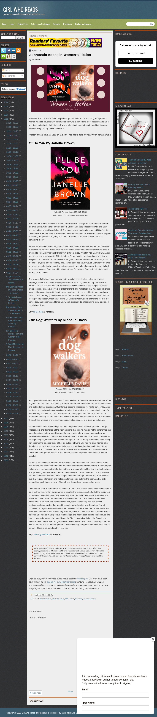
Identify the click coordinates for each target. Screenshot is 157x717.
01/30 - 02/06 (12, 397)
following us (82, 579)
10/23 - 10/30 (12, 160)
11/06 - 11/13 (12, 152)
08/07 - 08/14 (12, 206)
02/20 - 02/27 (12, 384)
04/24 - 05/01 (12, 268)
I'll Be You (38, 312)
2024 (6, 110)
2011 (6, 460)
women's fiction (89, 599)
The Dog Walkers (41, 534)
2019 (6, 427)
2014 (6, 447)
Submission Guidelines (40, 24)
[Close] (153, 639)
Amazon (125, 349)
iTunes (125, 367)
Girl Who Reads (20, 9)
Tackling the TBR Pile (137, 209)
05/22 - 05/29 (12, 252)
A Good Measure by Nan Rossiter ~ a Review (15, 347)
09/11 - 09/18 (12, 185)
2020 (6, 422)
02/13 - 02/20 (12, 388)
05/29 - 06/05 (12, 248)
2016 (6, 439)
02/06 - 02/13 (12, 392)
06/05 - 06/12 (12, 243)
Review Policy (22, 24)
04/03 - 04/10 (12, 359)
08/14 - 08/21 (12, 202)
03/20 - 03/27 (12, 367)
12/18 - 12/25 (12, 127)
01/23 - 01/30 (12, 401)
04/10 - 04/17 (12, 355)
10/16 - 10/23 (12, 164)
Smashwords (127, 355)
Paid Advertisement (83, 24)
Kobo (124, 361)
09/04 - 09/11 (12, 189)
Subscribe (136, 60)
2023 (6, 115)
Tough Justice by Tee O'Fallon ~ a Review (14, 279)
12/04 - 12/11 (12, 135)
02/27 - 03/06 (12, 380)
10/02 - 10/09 (12, 173)
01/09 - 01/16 (12, 409)
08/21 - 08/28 (12, 198)
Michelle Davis (58, 599)
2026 (6, 102)
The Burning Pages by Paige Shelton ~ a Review (14, 290)
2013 (6, 452)
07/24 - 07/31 (12, 214)
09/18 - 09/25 (12, 181)
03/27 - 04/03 (12, 363)
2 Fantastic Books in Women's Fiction (14, 300)
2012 (6, 456)
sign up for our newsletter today (61, 582)
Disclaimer (67, 24)
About (11, 24)
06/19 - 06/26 (12, 235)
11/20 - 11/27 (12, 143)
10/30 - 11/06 (12, 156)
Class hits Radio (68, 713)
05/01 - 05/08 (12, 264)
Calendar (56, 24)
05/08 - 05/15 (12, 260)
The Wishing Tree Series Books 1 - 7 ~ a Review (14, 310)
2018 (6, 431)
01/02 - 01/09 (12, 413)
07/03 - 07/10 (12, 227)
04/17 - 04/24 (12, 273)
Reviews (78, 599)
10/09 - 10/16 (12, 168)
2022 (6, 119)
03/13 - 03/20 (12, 372)
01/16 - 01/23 (12, 405)
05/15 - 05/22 (12, 256)
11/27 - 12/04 (12, 139)
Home (4, 24)
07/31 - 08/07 (12, 210)
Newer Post (35, 693)
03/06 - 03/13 (12, 376)
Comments (9, 76)
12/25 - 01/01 (12, 123)
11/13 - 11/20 (12, 148)
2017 (6, 435)
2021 (6, 418)
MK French (69, 599)
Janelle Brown (45, 599)
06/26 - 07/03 (12, 231)
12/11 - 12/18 (12, 131)
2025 (6, 106)
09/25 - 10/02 (12, 177)
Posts (6, 70)
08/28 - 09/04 (12, 193)
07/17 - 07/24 (12, 218)
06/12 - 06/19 (12, 239)
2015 (6, 443)
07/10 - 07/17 (12, 223)
